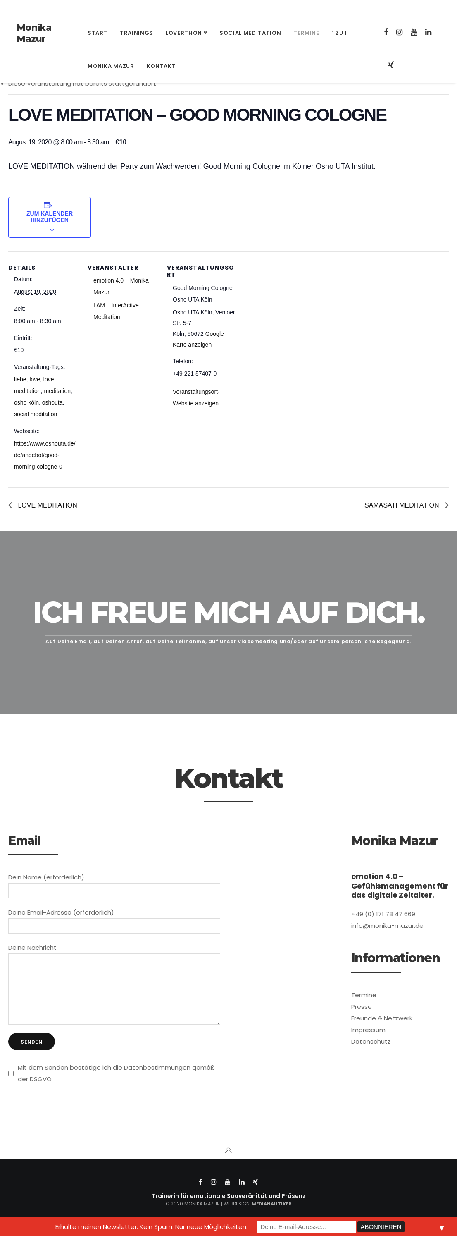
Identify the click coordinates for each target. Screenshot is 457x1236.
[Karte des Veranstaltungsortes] (289, 308)
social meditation (35, 414)
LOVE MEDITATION (46, 505)
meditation (57, 391)
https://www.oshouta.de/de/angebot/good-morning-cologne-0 (45, 455)
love (34, 379)
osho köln (26, 402)
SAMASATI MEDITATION (402, 505)
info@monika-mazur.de (114, 8)
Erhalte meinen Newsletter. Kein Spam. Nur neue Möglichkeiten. (151, 1226)
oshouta (52, 402)
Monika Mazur (34, 33)
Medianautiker (272, 1216)
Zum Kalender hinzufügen (49, 216)
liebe (20, 379)
